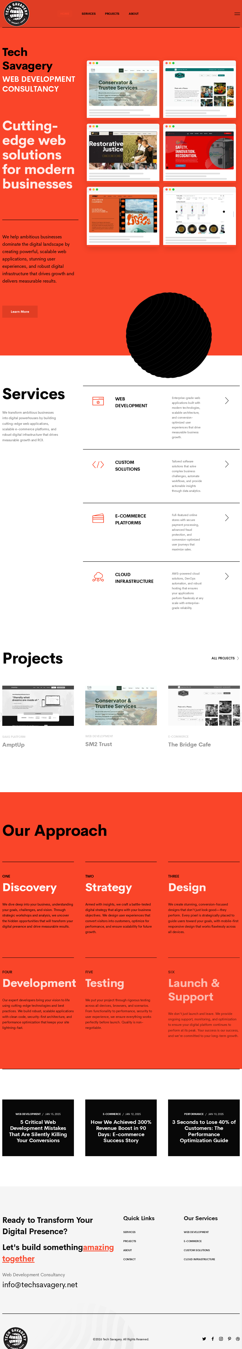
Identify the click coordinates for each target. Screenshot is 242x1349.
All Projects (226, 658)
